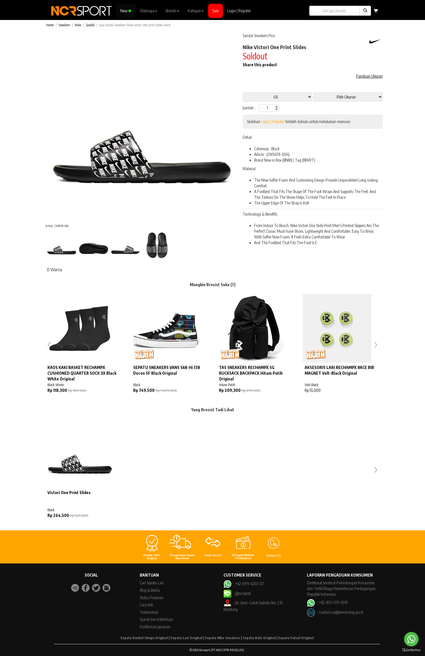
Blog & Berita (150, 590)
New (125, 10)
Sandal (90, 25)
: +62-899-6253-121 (244, 583)
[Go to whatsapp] (411, 639)
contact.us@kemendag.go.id (341, 611)
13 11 (348, 97)
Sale (215, 10)
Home (50, 25)
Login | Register (239, 10)
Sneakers (64, 25)
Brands (172, 10)
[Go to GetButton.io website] (411, 650)
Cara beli (146, 604)
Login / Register (273, 121)
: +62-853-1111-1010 (327, 602)
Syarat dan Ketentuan (156, 619)
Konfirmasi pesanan (155, 626)
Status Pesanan (151, 597)
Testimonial (149, 612)
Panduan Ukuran (369, 76)
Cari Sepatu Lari (151, 582)
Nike (78, 25)
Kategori (196, 10)
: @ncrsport (237, 593)
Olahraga (148, 10)
